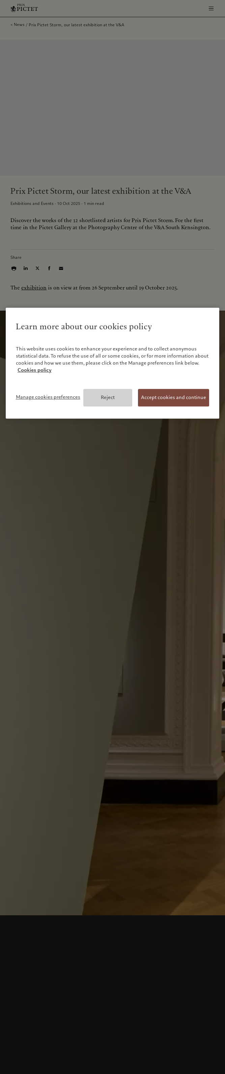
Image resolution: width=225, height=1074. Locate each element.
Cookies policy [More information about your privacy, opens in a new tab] (35, 370)
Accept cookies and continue (173, 397)
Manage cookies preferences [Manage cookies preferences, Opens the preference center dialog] (48, 397)
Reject (108, 397)
